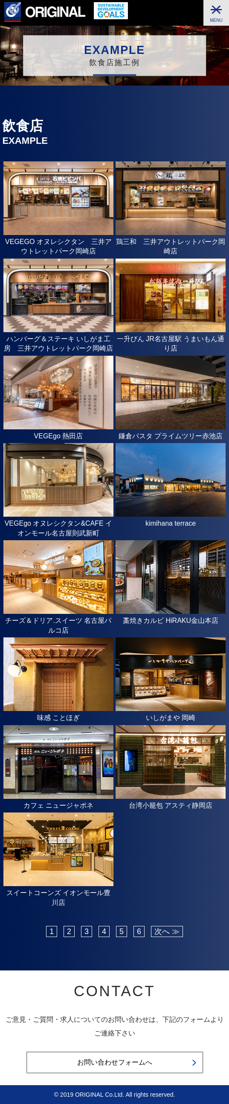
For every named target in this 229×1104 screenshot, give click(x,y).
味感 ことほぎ (58, 717)
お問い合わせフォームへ (114, 1062)
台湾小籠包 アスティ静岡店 (170, 805)
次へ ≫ (167, 931)
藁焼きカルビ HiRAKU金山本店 (170, 620)
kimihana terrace (170, 523)
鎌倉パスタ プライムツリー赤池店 (171, 436)
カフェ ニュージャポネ (58, 805)
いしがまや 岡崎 (170, 717)
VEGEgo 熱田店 (58, 436)
